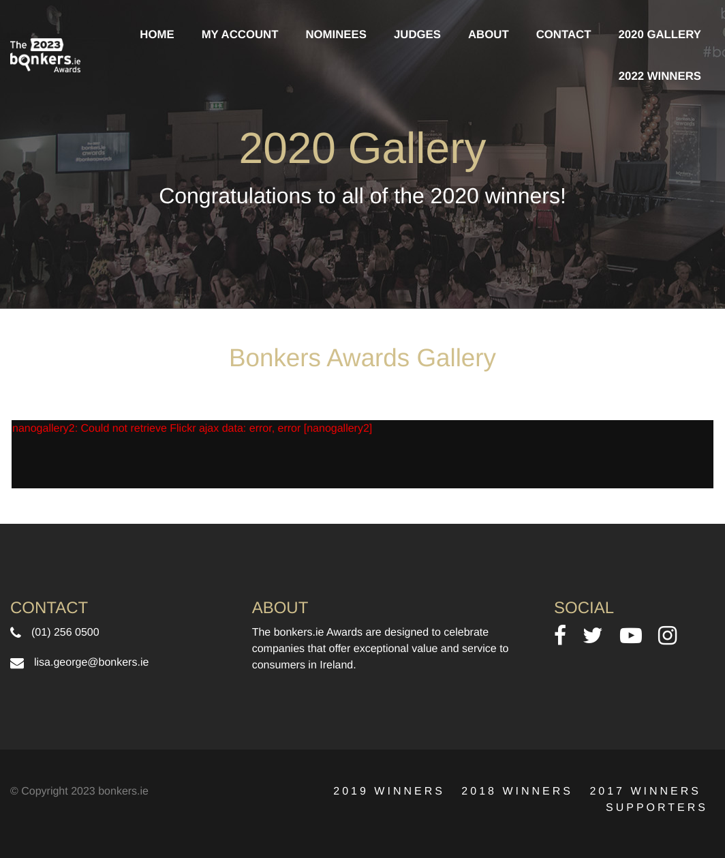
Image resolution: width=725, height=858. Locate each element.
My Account (240, 34)
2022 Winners (660, 76)
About (488, 34)
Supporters (657, 808)
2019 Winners (389, 791)
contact (563, 34)
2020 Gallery (659, 34)
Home (157, 34)
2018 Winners (517, 791)
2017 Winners (645, 791)
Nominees (336, 34)
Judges (417, 34)
